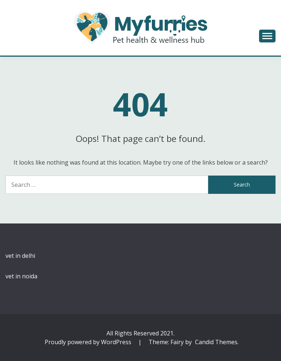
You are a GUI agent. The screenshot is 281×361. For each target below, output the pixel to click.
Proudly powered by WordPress (89, 342)
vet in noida (21, 276)
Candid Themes (216, 342)
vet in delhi (20, 256)
